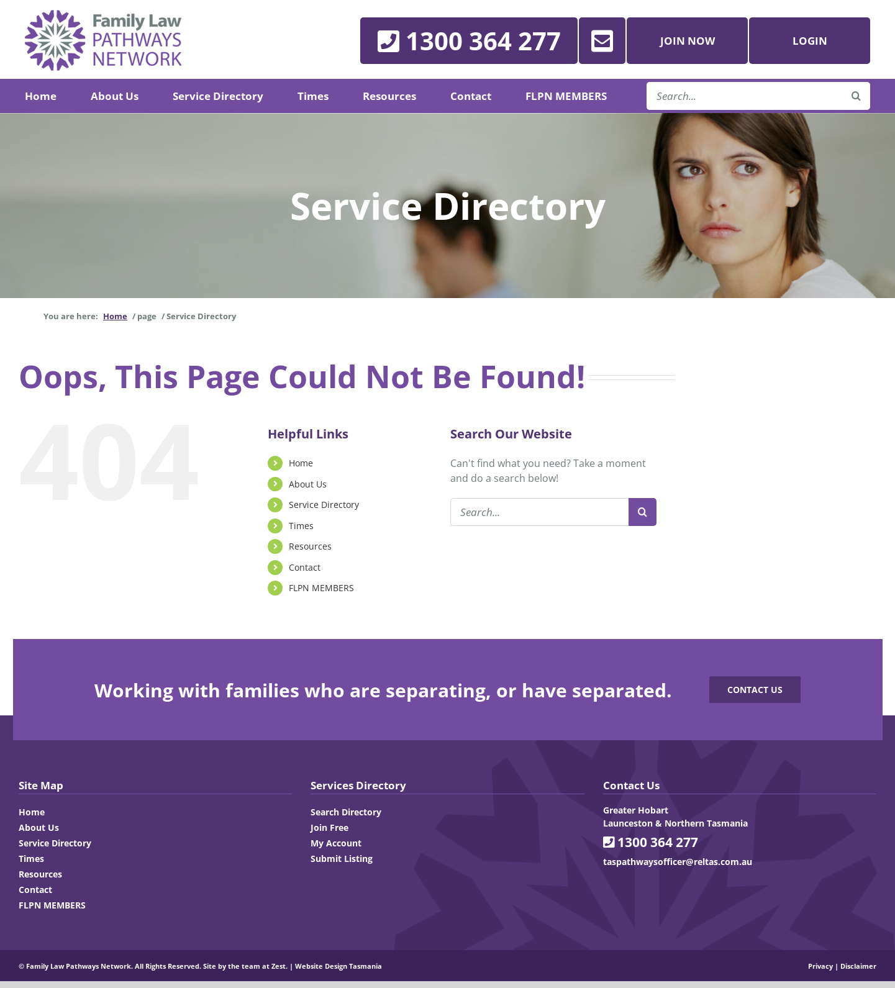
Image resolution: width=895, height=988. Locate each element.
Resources (310, 546)
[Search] (642, 512)
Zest (278, 966)
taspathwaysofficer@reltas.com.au (677, 862)
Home (301, 463)
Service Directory (324, 504)
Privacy (820, 966)
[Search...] (539, 512)
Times (301, 526)
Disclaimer (858, 966)
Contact (304, 567)
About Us (308, 484)
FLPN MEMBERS (321, 588)
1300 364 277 (650, 842)
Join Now (687, 41)
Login (810, 41)
